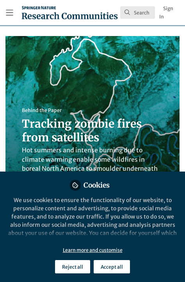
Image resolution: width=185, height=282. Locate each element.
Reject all (72, 267)
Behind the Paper (42, 110)
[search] (137, 12)
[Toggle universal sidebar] (9, 12)
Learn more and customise (93, 250)
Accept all (112, 267)
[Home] (69, 12)
